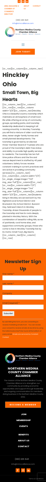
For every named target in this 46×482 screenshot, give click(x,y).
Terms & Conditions (36, 479)
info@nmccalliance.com (23, 23)
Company (7, 293)
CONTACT (36, 6)
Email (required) (11, 303)
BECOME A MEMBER (23, 404)
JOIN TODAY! (23, 52)
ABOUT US (26, 7)
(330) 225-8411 (22, 20)
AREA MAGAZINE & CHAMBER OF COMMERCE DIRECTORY (11, 10)
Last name (8, 283)
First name (8, 273)
